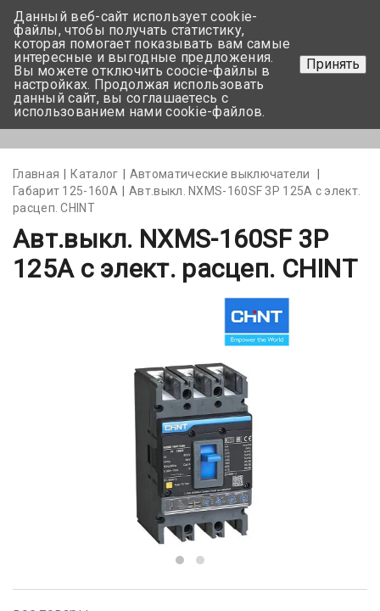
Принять (333, 64)
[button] (180, 560)
